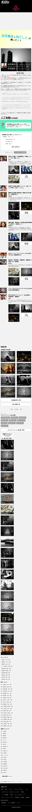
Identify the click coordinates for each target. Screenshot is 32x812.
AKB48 (11, 794)
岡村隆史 (5, 763)
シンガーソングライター (18, 789)
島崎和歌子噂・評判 (26, 244)
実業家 (22, 791)
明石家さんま (5, 746)
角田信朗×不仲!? (13, 420)
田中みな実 (5, 768)
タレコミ (18, 802)
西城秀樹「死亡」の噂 (7, 693)
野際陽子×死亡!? (14, 417)
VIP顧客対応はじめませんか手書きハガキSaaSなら (7, 435)
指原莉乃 (4, 735)
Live (16, 7)
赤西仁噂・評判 (26, 177)
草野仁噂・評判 (26, 315)
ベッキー (4, 739)
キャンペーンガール (9, 797)
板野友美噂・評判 (26, 213)
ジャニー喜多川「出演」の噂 (7, 666)
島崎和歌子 (10, 225)
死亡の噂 (16, 124)
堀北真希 (4, 737)
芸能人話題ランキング (7, 776)
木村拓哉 (5, 761)
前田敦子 (4, 733)
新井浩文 (10, 263)
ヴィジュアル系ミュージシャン (20, 794)
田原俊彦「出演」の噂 (6, 664)
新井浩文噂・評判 (26, 279)
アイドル (10, 789)
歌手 (2, 789)
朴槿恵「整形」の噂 (7, 710)
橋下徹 (4, 759)
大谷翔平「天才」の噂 (7, 684)
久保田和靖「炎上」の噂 (7, 691)
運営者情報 (4, 802)
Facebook (16, 409)
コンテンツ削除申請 (11, 802)
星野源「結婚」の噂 (7, 715)
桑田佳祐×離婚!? (22, 417)
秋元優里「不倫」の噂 (7, 697)
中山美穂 (4, 731)
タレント (26, 789)
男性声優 (27, 797)
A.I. (16, 10)
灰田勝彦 (18, 73)
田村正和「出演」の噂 (6, 679)
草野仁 (9, 298)
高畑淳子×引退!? (5, 420)
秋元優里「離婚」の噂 (6, 672)
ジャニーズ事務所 (5, 794)
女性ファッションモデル (14, 791)
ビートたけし (5, 755)
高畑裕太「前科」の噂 (7, 725)
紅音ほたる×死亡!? (21, 420)
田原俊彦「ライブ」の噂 (6, 661)
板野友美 (10, 196)
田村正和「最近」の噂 (6, 677)
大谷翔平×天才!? (5, 425)
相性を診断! (23, 152)
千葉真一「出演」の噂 (6, 659)
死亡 (22, 73)
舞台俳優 (17, 797)
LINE (21, 409)
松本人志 (4, 744)
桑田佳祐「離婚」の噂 (7, 717)
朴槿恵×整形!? (4, 423)
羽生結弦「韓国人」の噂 (7, 712)
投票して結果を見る (15, 146)
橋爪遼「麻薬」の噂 (7, 721)
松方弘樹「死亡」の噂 (7, 708)
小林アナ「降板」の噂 (7, 702)
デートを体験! (17, 152)
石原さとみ (5, 750)
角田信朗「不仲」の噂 (7, 695)
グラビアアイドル (5, 791)
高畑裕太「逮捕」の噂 (7, 686)
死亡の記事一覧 (16, 404)
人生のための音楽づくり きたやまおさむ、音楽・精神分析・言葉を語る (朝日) (14, 101)
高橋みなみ (5, 742)
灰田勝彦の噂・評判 (16, 400)
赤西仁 (9, 159)
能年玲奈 (5, 770)
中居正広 (5, 757)
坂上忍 (4, 772)
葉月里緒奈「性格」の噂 (6, 668)
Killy (1, 781)
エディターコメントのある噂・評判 (16, 430)
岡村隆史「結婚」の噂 (7, 719)
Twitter (11, 409)
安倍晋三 (4, 748)
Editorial (16, 9)
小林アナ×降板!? (20, 423)
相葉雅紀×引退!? (12, 423)
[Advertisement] (16, 20)
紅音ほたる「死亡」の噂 (7, 699)
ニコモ (3, 797)
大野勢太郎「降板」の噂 (7, 706)
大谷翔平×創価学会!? (5, 417)
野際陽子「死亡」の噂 (7, 704)
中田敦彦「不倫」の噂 (7, 723)
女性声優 (22, 797)
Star (16, 6)
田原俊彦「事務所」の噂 (6, 670)
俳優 (6, 789)
